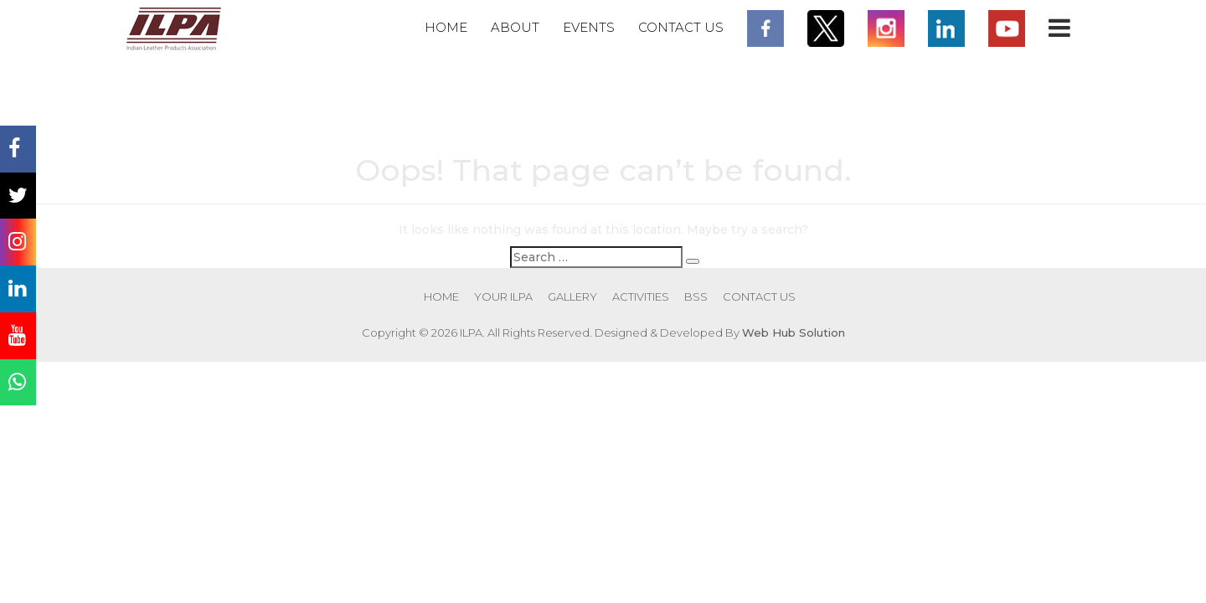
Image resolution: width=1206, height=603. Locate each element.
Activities (640, 296)
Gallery (572, 296)
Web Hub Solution (793, 332)
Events (589, 27)
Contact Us (681, 27)
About (515, 27)
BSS (696, 296)
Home (446, 27)
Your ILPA (503, 296)
